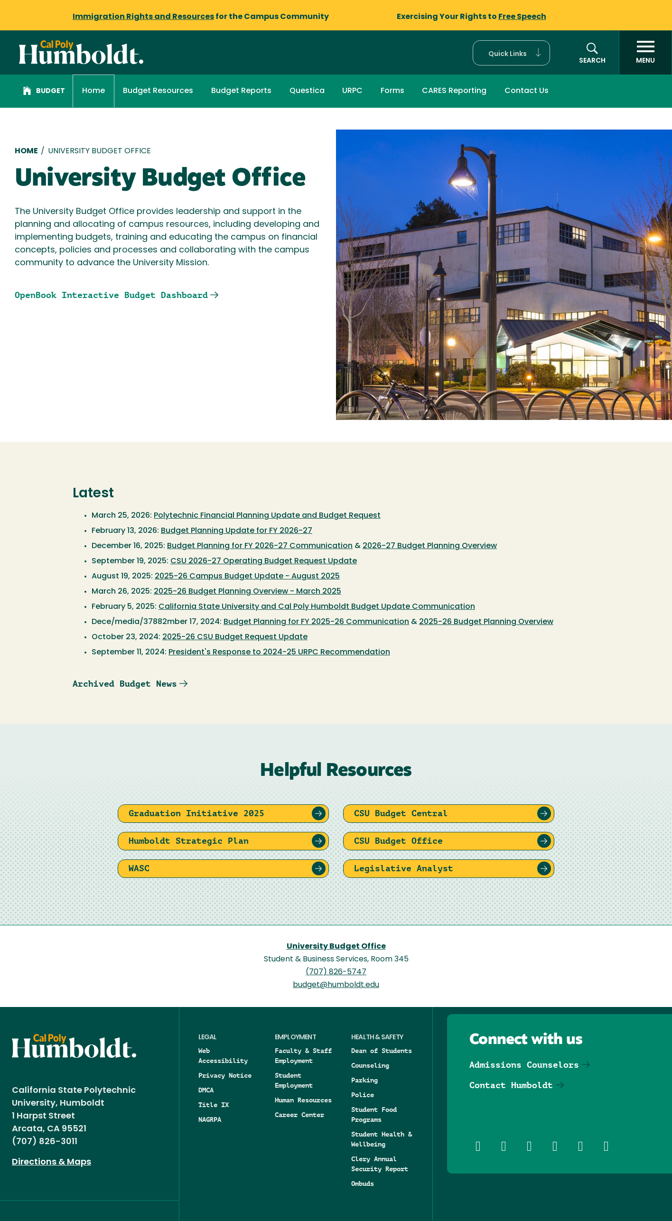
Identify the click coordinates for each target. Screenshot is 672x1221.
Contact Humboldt (511, 1085)
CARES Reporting (454, 91)
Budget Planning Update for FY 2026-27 (236, 531)
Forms (392, 91)
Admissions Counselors (524, 1065)
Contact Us (526, 91)
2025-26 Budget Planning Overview (486, 622)
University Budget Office (336, 947)
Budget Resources (158, 91)
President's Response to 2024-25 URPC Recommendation (279, 652)
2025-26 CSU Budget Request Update (235, 637)
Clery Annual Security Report (379, 1164)
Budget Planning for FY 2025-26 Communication (316, 622)
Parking (364, 1080)
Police (362, 1095)
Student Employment (294, 1080)
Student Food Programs (374, 1114)
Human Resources (303, 1100)
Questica (307, 91)
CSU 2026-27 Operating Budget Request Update (263, 561)
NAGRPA (209, 1119)
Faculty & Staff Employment (303, 1055)
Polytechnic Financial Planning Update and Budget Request (267, 516)
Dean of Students (381, 1050)
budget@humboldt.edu (336, 985)
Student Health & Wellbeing (381, 1139)
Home (93, 91)
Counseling (370, 1065)
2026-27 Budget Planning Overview (430, 546)
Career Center (299, 1114)
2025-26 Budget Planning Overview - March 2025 (247, 592)
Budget (44, 92)
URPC (352, 91)
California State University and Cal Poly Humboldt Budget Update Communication (317, 607)
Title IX (213, 1105)
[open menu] (645, 53)
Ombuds (362, 1183)
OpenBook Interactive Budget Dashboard (111, 295)
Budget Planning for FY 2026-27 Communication (260, 546)
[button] (511, 52)
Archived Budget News (125, 684)
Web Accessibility (223, 1055)
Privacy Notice (225, 1075)
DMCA (206, 1090)
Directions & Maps (51, 1162)
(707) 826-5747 (336, 972)
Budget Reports (241, 91)
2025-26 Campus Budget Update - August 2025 (247, 576)
